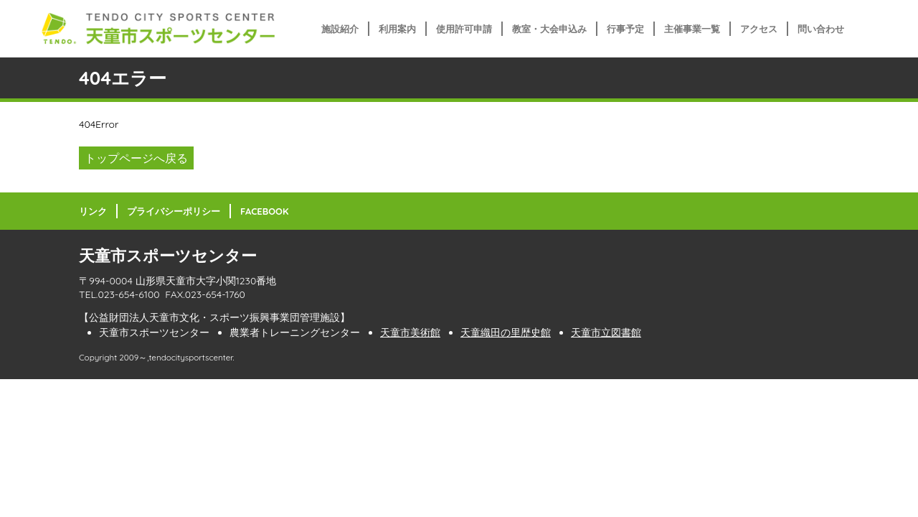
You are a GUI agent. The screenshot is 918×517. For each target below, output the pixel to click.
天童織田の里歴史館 (505, 332)
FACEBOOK (264, 211)
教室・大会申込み (549, 28)
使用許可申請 (464, 28)
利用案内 (397, 28)
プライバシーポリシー (173, 211)
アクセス (758, 28)
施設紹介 (340, 28)
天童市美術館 (410, 332)
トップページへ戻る (136, 158)
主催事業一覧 (692, 28)
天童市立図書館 (606, 332)
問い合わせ (821, 28)
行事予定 (625, 28)
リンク (93, 211)
